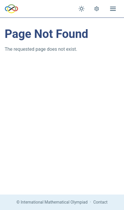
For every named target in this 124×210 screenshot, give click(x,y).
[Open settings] (96, 9)
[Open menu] (113, 8)
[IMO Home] (11, 8)
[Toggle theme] (81, 9)
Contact (100, 202)
